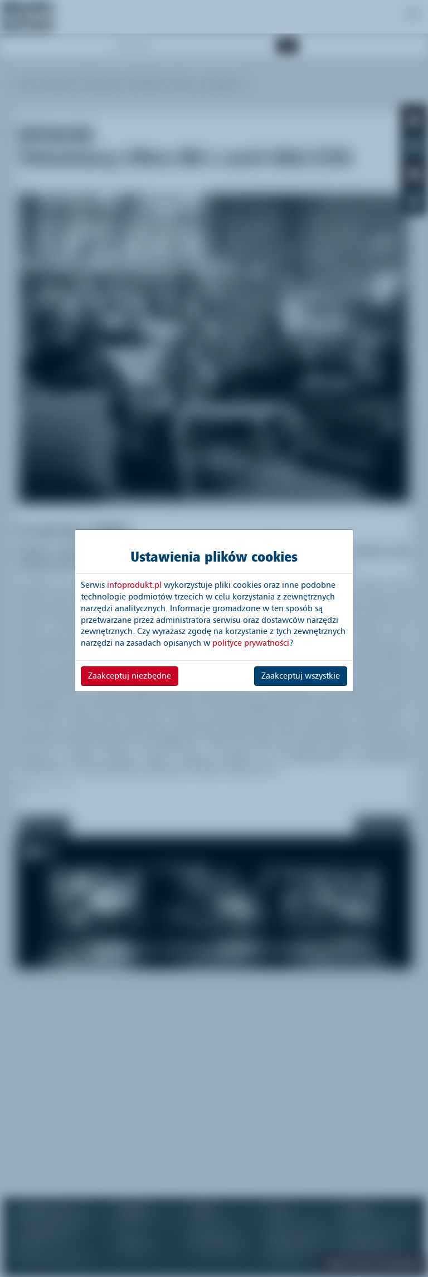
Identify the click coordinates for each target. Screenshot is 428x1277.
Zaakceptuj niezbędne (129, 676)
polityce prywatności (250, 643)
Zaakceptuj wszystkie (300, 676)
